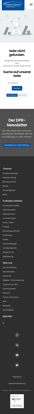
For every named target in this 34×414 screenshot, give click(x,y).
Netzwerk (6, 293)
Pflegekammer (8, 252)
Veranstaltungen (9, 218)
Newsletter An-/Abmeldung (16, 145)
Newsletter (7, 305)
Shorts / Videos (8, 222)
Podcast (6, 227)
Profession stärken (12, 200)
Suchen (17, 88)
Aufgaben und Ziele (10, 284)
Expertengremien (9, 289)
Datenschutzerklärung (17, 383)
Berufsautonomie (9, 182)
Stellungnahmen (9, 214)
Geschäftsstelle (8, 272)
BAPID (5, 194)
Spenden (7, 316)
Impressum (17, 377)
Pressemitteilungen (10, 244)
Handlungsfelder (9, 190)
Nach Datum (22, 95)
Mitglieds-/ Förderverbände (13, 280)
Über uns (7, 262)
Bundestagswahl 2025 (11, 231)
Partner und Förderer (11, 297)
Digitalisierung (8, 256)
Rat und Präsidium (10, 267)
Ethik (4, 301)
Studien (5, 239)
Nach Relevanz (12, 95)
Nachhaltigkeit (8, 310)
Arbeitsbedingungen (10, 173)
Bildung (5, 186)
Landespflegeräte (10, 248)
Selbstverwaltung (9, 177)
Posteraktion (7, 235)
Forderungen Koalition (11, 205)
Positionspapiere (9, 210)
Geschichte (7, 276)
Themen (7, 168)
